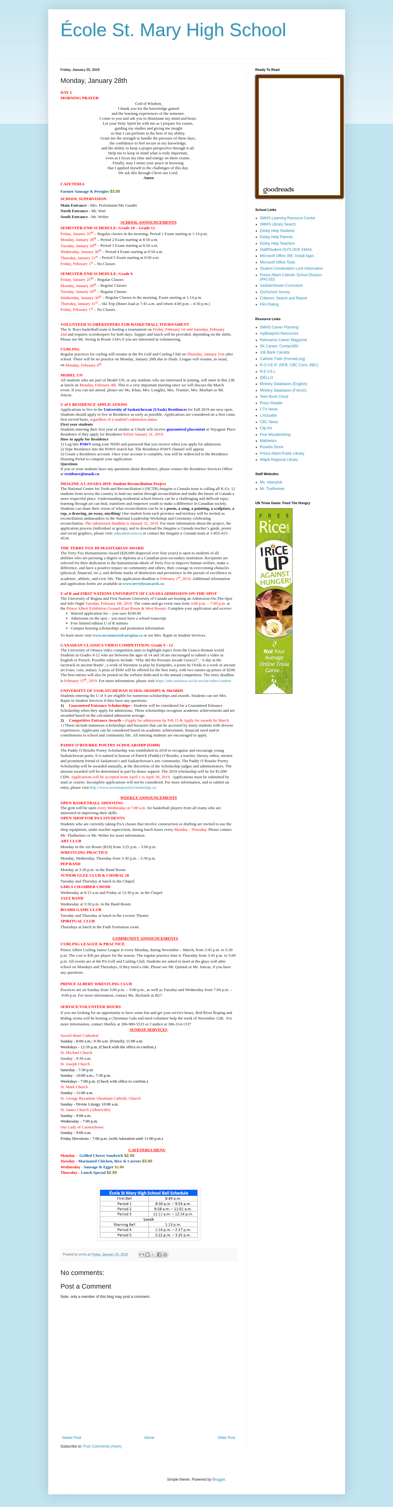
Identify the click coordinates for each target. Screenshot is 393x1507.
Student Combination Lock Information (291, 268)
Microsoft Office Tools (277, 262)
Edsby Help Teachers (277, 243)
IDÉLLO (266, 378)
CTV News (269, 409)
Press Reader (271, 403)
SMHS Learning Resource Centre (287, 218)
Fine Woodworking (275, 434)
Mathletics (268, 441)
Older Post (226, 1438)
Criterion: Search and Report (283, 298)
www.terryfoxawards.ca (143, 583)
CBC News (269, 422)
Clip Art (266, 428)
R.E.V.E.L (268, 371)
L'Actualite (268, 415)
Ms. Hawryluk (271, 482)
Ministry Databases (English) (283, 384)
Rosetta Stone (272, 447)
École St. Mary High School (173, 29)
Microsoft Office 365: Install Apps (287, 256)
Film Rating (269, 304)
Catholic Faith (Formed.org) (282, 359)
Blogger (218, 1479)
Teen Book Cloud (274, 396)
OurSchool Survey (275, 292)
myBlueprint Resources (279, 333)
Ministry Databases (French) (283, 390)
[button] (72, 898)
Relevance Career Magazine (283, 340)
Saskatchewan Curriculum (281, 285)
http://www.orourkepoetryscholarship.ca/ (123, 787)
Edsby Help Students (277, 231)
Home (149, 1438)
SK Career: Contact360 (279, 346)
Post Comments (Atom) (102, 1446)
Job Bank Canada (274, 352)
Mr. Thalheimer (272, 489)
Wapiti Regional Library (279, 459)
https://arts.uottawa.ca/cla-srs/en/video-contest (193, 680)
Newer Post (71, 1438)
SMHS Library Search (278, 224)
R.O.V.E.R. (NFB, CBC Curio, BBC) (289, 365)
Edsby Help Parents (276, 237)
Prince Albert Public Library (282, 453)
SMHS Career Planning (279, 327)
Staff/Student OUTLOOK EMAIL (286, 249)
